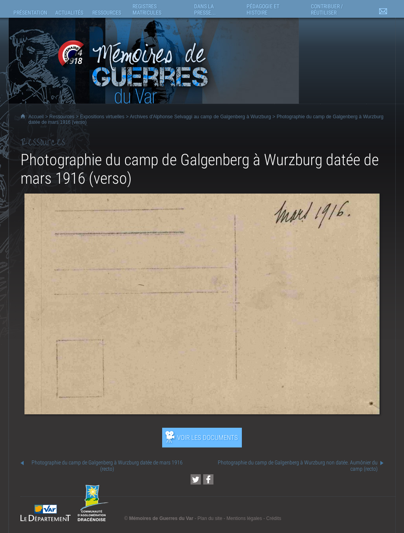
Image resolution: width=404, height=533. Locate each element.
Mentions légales (244, 518)
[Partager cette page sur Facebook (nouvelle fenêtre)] (208, 479)
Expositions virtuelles (102, 116)
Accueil (36, 116)
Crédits (273, 518)
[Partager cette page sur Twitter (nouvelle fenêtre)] (196, 479)
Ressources (61, 116)
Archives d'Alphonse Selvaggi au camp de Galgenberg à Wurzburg (200, 116)
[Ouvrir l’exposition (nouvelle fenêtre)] (202, 412)
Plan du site (210, 518)
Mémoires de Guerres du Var (161, 518)
